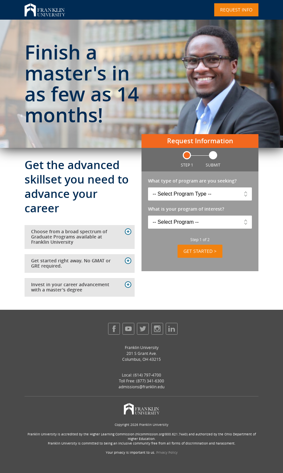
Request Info (236, 10)
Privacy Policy (167, 452)
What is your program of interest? (186, 209)
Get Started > (200, 251)
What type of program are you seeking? (192, 181)
